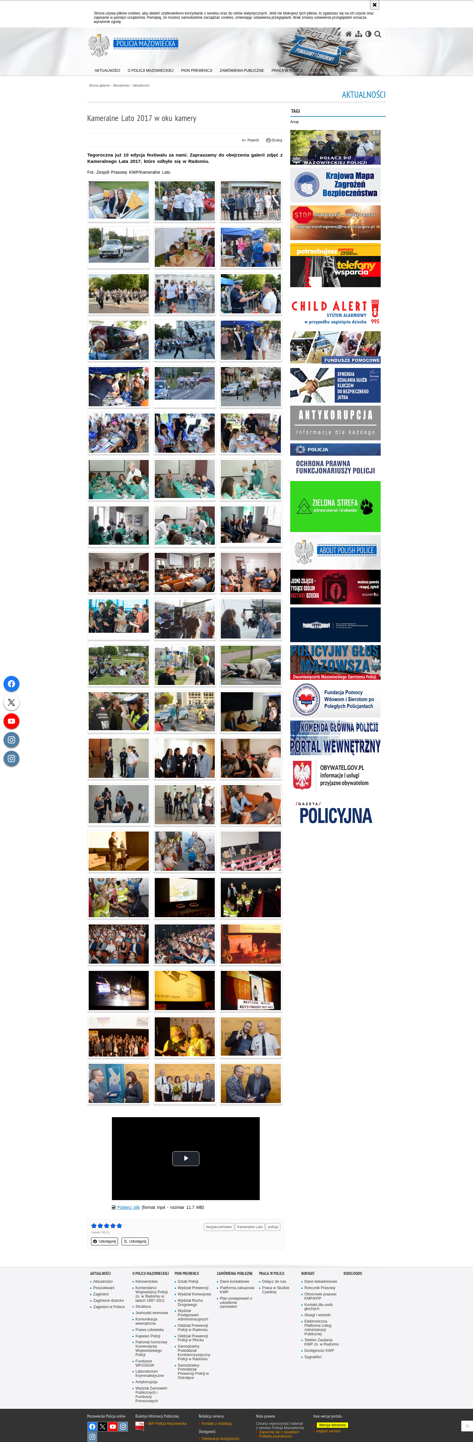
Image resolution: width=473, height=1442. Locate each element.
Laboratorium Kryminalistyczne (149, 1372)
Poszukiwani (103, 1286)
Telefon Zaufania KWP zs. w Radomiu (321, 1341)
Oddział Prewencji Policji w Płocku (193, 1337)
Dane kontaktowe (234, 1280)
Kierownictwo (146, 1280)
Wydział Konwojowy (194, 1293)
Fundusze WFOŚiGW (144, 1362)
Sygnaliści (313, 1356)
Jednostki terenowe (151, 1312)
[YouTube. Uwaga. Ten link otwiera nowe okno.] (113, 1425)
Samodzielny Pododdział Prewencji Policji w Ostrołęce (193, 1370)
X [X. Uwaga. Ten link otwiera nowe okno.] (102, 1425)
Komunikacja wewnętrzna (146, 1320)
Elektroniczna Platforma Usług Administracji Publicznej (318, 1326)
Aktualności (124, 85)
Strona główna (102, 85)
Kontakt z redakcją (217, 1422)
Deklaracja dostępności (220, 1437)
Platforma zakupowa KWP (237, 1288)
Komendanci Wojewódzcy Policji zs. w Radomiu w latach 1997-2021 (151, 1292)
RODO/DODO (353, 1272)
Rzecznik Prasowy (319, 1286)
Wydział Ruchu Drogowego (190, 1301)
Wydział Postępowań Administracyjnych (193, 1313)
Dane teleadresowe (320, 1280)
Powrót (249, 140)
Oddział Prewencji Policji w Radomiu (193, 1326)
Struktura (143, 1305)
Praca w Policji (271, 1272)
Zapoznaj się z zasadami (279, 1430)
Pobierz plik (131, 1205)
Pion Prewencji (187, 1272)
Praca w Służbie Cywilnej (276, 1288)
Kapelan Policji (147, 1335)
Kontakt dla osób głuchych (318, 1305)
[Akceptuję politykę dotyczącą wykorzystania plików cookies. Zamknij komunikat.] (374, 5)
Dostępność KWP (319, 1349)
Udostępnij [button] (107, 1240)
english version (328, 1430)
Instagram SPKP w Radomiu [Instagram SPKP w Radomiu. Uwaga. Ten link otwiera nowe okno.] (92, 1435)
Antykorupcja (146, 1381)
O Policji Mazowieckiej (150, 1272)
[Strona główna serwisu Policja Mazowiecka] (348, 34)
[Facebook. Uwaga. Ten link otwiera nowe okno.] (92, 1425)
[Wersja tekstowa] (368, 34)
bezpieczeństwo (218, 1225)
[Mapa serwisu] (358, 34)
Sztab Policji (188, 1280)
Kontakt (308, 1272)
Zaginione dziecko (108, 1299)
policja (272, 1225)
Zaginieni (101, 1293)
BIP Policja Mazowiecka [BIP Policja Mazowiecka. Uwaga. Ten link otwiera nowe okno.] (167, 1422)
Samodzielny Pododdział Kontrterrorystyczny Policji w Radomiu (194, 1351)
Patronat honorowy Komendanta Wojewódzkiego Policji (151, 1347)
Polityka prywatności (275, 1435)
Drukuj (273, 140)
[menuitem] (107, 69)
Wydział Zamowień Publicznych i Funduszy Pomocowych (151, 1393)
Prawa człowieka (149, 1328)
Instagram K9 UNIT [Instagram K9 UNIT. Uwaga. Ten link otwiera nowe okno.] (123, 1425)
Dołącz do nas (274, 1280)
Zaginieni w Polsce (109, 1305)
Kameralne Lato (249, 1225)
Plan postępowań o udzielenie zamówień (236, 1301)
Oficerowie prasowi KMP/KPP (320, 1295)
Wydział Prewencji (193, 1286)
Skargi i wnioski (317, 1314)
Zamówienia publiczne (235, 1272)
